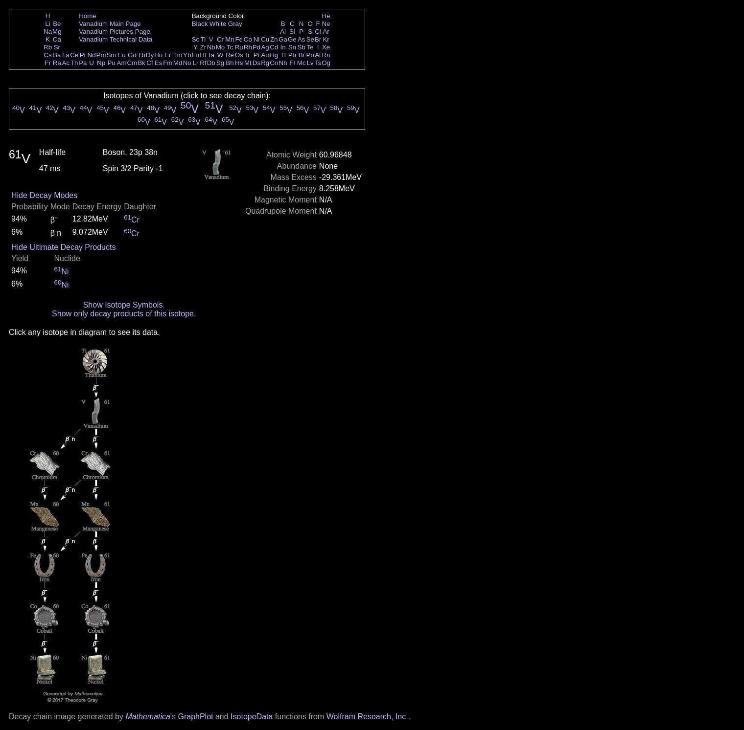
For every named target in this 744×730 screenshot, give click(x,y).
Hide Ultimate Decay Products (63, 247)
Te (310, 47)
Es (159, 62)
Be (57, 23)
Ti (203, 39)
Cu (265, 39)
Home (87, 16)
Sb (301, 47)
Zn (274, 39)
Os (239, 55)
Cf (149, 62)
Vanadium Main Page (109, 23)
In (283, 47)
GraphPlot (195, 716)
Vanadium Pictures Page (114, 31)
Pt (257, 55)
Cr (220, 39)
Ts (318, 62)
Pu (111, 62)
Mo (220, 47)
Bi (301, 55)
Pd (256, 47)
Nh (283, 62)
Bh (229, 62)
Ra (57, 62)
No (187, 62)
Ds (256, 62)
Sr (57, 47)
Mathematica (147, 716)
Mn (229, 39)
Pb (292, 55)
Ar (326, 31)
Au (265, 55)
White (217, 23)
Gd (132, 55)
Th (74, 62)
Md (178, 62)
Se (310, 39)
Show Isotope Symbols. (124, 305)
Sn (292, 47)
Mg (57, 31)
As (301, 39)
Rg (265, 62)
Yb (187, 55)
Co (248, 39)
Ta (211, 55)
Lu (195, 55)
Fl (292, 62)
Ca (57, 39)
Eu (121, 55)
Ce (74, 55)
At (318, 55)
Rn (326, 55)
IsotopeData (252, 716)
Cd (274, 47)
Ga (283, 39)
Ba (57, 55)
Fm (167, 62)
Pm (101, 55)
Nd (92, 55)
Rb (48, 47)
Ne (326, 23)
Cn (274, 62)
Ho (158, 55)
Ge (292, 39)
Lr (196, 62)
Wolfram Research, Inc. (367, 716)
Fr (48, 62)
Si (292, 31)
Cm (132, 62)
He (326, 16)
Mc (301, 62)
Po (310, 55)
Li (47, 23)
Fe (239, 39)
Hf (203, 55)
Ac (66, 62)
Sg (220, 62)
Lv (310, 62)
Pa (83, 62)
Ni (257, 39)
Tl (283, 55)
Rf (203, 62)
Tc (230, 47)
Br (318, 39)
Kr (326, 39)
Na (48, 31)
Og (326, 62)
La (66, 55)
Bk (141, 62)
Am (122, 62)
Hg (274, 55)
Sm (111, 55)
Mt (248, 62)
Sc (196, 39)
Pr (83, 55)
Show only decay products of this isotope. (124, 314)
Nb (211, 47)
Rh (248, 47)
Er (167, 55)
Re (230, 55)
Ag (265, 47)
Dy (150, 55)
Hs (239, 62)
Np (101, 62)
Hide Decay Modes (44, 195)
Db (211, 62)
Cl (318, 31)
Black (200, 23)
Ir (248, 55)
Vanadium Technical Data (115, 39)
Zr (203, 47)
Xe (326, 47)
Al (283, 31)
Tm (177, 55)
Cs (47, 55)
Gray (235, 23)
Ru (239, 47)
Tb (141, 55)
